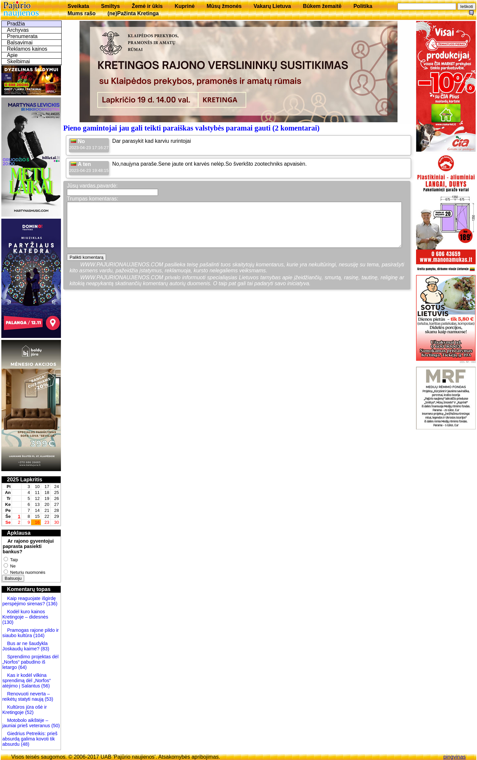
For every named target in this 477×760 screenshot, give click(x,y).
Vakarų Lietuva (272, 6)
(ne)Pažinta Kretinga (133, 13)
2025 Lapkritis (24, 479)
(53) (48, 699)
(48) (25, 744)
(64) (22, 667)
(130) (8, 622)
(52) (29, 712)
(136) (51, 603)
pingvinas (454, 757)
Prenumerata (22, 36)
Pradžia (16, 24)
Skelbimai (18, 61)
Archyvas (18, 30)
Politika (362, 6)
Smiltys (110, 6)
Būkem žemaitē (322, 6)
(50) (55, 725)
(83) (44, 648)
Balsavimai (19, 42)
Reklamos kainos (27, 49)
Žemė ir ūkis (147, 6)
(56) (45, 685)
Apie (12, 55)
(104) (38, 635)
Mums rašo (81, 13)
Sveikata (78, 6)
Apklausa (18, 533)
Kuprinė (184, 6)
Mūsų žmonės (224, 6)
